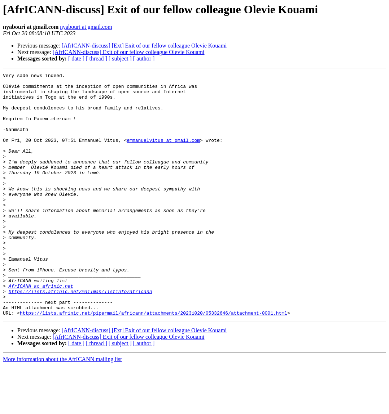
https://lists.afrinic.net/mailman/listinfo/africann (80, 335)
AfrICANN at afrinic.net (41, 329)
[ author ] (144, 58)
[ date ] (76, 58)
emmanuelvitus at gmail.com (163, 154)
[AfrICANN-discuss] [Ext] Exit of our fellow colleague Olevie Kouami (144, 45)
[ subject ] (120, 58)
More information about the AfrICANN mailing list (62, 408)
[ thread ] (96, 58)
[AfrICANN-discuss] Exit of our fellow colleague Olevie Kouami (129, 52)
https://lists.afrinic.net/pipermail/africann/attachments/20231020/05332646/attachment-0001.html (153, 361)
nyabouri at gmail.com (86, 27)
